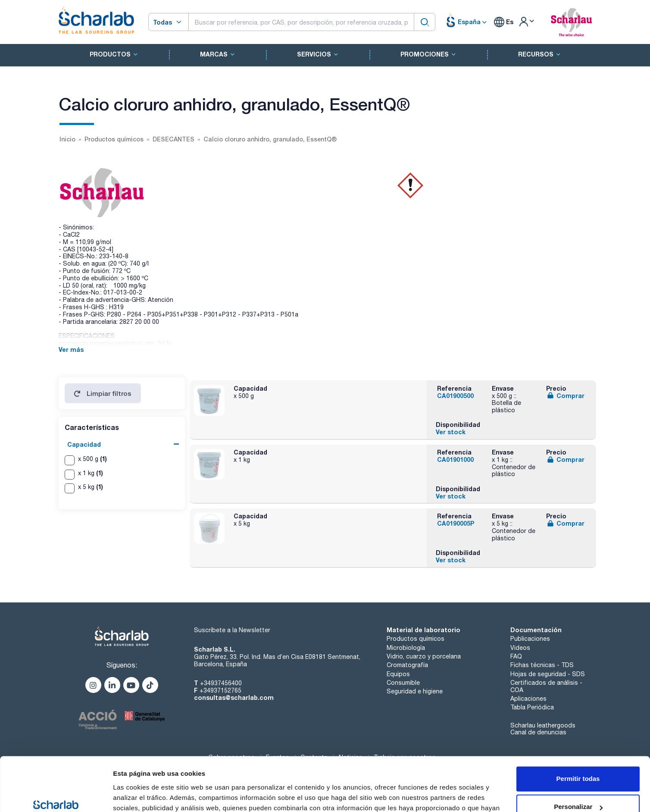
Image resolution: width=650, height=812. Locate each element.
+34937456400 (221, 683)
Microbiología (406, 647)
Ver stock (451, 432)
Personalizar (578, 759)
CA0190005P (455, 523)
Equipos (398, 674)
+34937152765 (220, 690)
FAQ (516, 656)
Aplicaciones (528, 698)
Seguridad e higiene (415, 691)
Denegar (578, 788)
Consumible (403, 682)
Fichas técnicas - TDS (542, 665)
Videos (520, 647)
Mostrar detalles (138, 795)
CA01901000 (455, 459)
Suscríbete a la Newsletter (232, 630)
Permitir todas (578, 731)
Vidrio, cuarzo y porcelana (424, 656)
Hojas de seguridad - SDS (547, 674)
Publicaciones (530, 638)
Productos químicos (415, 638)
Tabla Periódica (532, 707)
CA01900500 (455, 395)
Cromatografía (407, 665)
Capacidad (84, 444)
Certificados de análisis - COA (546, 686)
